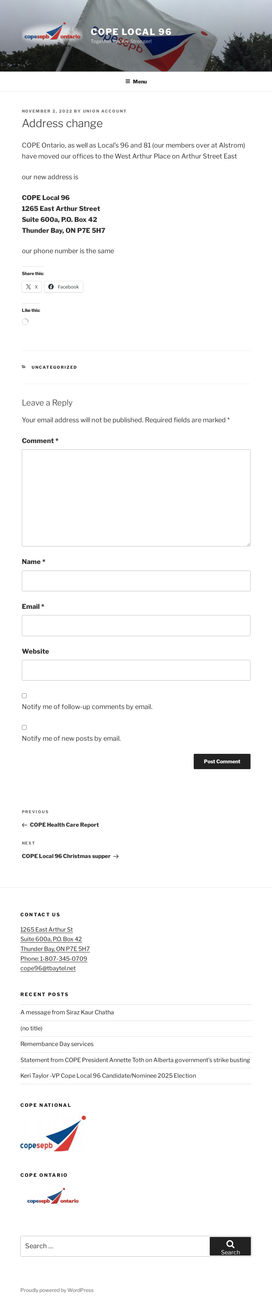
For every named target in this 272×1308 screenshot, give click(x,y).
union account (105, 111)
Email (33, 606)
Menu (136, 81)
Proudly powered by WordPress (57, 1290)
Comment (40, 441)
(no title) (31, 1028)
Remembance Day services (57, 1044)
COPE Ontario (44, 1175)
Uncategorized (54, 367)
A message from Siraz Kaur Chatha (67, 1012)
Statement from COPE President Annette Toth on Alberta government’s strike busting (135, 1060)
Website (35, 651)
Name (34, 561)
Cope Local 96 (131, 32)
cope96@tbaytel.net (48, 968)
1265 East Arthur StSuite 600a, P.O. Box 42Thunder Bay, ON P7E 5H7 (55, 939)
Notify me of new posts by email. (71, 738)
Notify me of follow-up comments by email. (87, 706)
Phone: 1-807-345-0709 (53, 958)
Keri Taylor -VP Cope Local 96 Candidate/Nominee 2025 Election (108, 1075)
